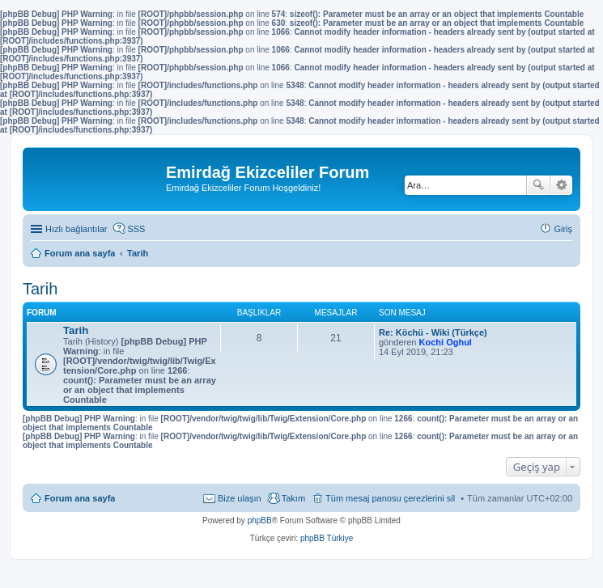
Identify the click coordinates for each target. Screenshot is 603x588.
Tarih (40, 289)
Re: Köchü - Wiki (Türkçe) (433, 332)
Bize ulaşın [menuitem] (239, 498)
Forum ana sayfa (80, 498)
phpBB (260, 520)
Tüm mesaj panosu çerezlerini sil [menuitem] (390, 498)
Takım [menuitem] (293, 498)
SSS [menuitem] (136, 229)
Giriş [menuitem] (563, 229)
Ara (538, 185)
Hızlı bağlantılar (76, 229)
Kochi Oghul (445, 342)
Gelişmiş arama (561, 185)
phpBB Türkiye (326, 538)
